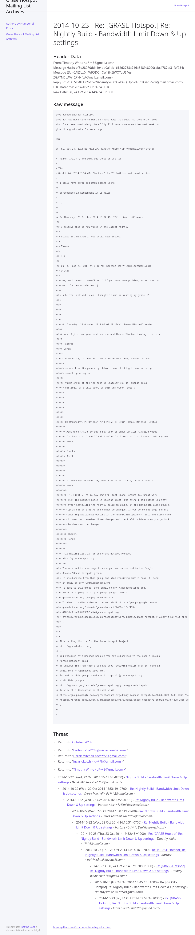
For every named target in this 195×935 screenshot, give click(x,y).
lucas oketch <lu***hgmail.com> (98, 761)
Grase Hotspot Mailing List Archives (21, 5)
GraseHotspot (181, 5)
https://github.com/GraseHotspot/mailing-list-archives (82, 927)
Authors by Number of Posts (20, 26)
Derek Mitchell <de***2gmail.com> (99, 756)
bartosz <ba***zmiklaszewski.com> (100, 750)
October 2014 (82, 742)
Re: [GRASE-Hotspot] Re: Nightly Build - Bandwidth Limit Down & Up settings (140, 903)
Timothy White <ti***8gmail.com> (99, 769)
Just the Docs (28, 927)
